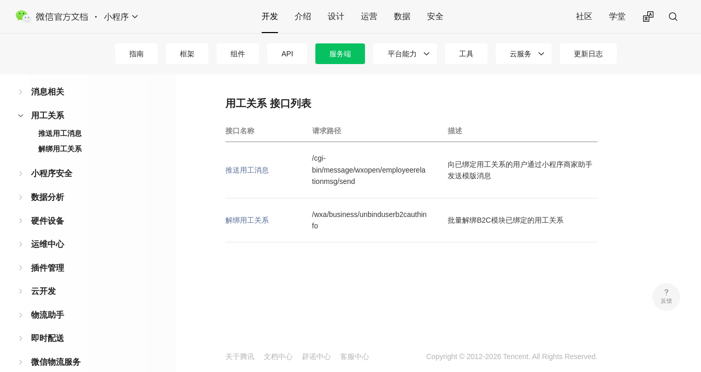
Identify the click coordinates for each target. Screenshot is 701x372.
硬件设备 (47, 220)
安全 (435, 16)
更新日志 (588, 54)
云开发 (43, 291)
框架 (187, 54)
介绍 (303, 16)
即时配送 (47, 338)
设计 (336, 16)
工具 (466, 54)
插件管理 (47, 268)
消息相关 (47, 91)
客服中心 (354, 356)
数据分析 (47, 197)
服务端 (340, 54)
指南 (136, 54)
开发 (270, 16)
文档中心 (278, 356)
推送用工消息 (60, 133)
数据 (402, 16)
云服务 (520, 54)
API (287, 54)
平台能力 (402, 54)
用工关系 (47, 115)
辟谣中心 (316, 356)
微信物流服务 (56, 362)
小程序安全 (51, 173)
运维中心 (47, 244)
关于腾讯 (239, 356)
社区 (584, 16)
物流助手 (47, 315)
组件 (238, 54)
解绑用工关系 (60, 149)
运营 (369, 16)
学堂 (617, 16)
